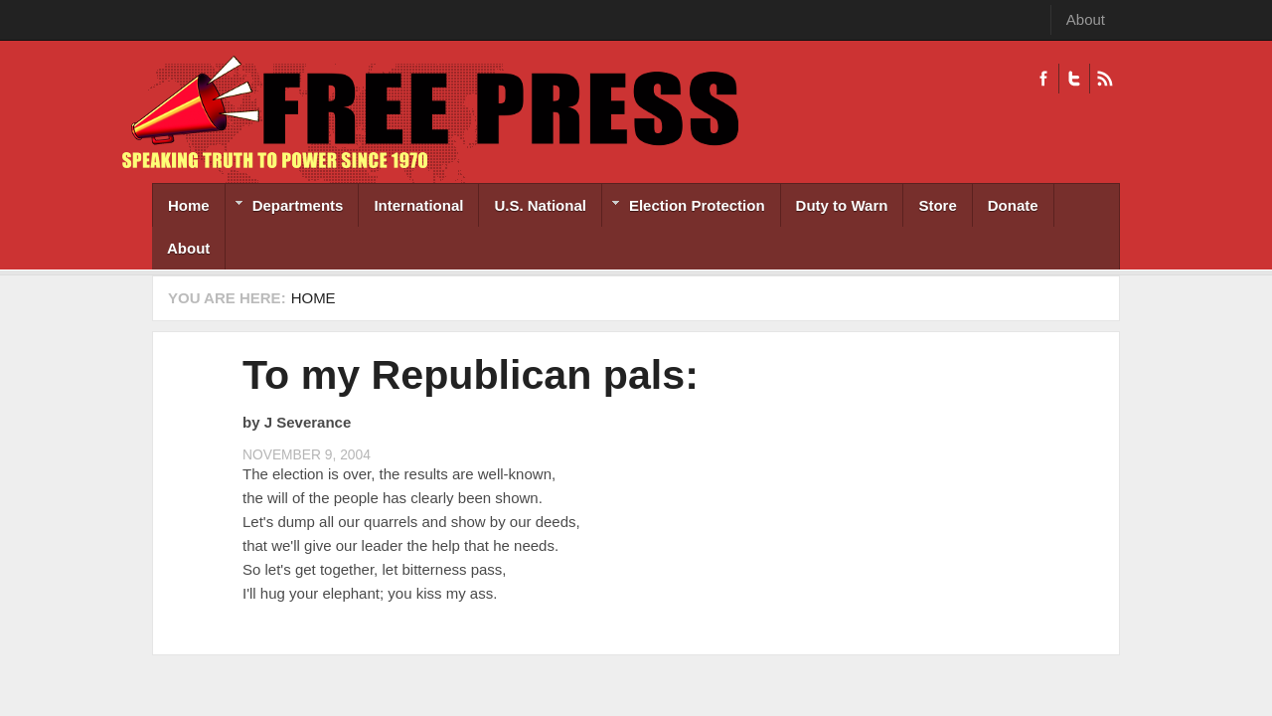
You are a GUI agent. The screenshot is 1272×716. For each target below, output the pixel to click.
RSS (1104, 78)
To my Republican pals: (470, 375)
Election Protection (683, 207)
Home (189, 205)
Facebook (1043, 78)
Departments (285, 207)
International (418, 205)
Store (937, 205)
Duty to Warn (842, 205)
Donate (1013, 205)
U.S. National (540, 205)
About (1085, 19)
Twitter (1073, 78)
